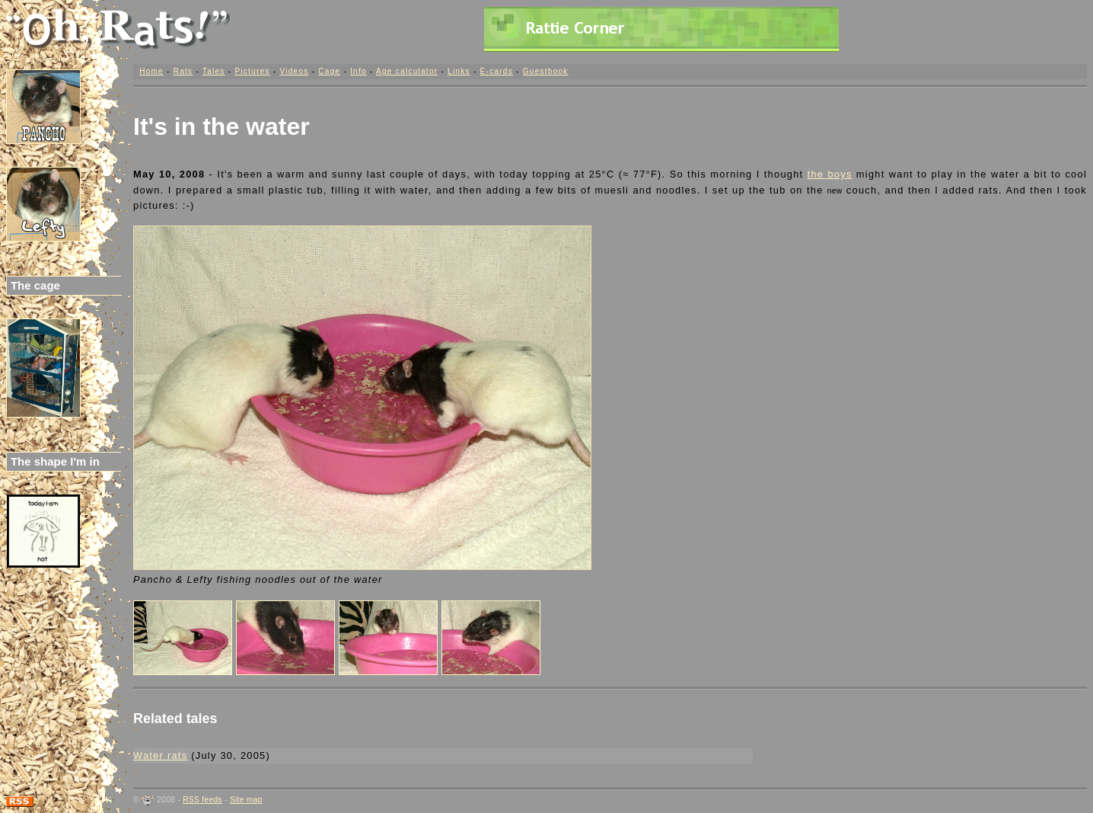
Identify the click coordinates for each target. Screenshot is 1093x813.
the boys (830, 174)
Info (358, 71)
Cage (329, 71)
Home (151, 71)
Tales (213, 71)
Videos (293, 71)
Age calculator (407, 71)
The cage (35, 285)
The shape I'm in (55, 461)
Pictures (251, 71)
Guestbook (546, 71)
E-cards (496, 71)
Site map (246, 799)
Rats (183, 71)
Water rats (160, 755)
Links (459, 71)
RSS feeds (202, 799)
